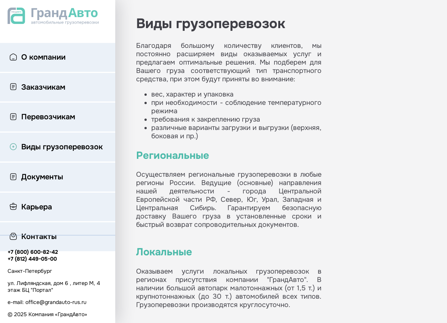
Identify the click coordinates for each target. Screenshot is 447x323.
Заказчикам (37, 87)
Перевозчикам (42, 117)
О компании (37, 57)
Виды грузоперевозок (56, 147)
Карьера (30, 207)
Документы (36, 177)
